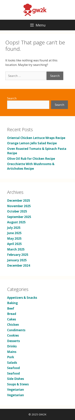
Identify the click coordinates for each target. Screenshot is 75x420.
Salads (12, 363)
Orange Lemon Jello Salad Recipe (32, 143)
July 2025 (14, 228)
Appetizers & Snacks (22, 298)
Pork (10, 357)
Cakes (11, 319)
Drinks (12, 346)
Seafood (13, 368)
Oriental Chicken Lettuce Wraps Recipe (36, 138)
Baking (12, 303)
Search (11, 98)
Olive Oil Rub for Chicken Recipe (31, 159)
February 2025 (17, 255)
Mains (11, 352)
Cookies (13, 335)
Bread (11, 314)
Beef (10, 308)
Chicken (13, 325)
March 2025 (16, 249)
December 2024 (18, 265)
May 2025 (14, 238)
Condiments (16, 330)
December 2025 (18, 200)
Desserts (13, 341)
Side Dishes (15, 379)
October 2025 (17, 211)
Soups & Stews (18, 384)
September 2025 (19, 217)
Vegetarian (15, 390)
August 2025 (16, 222)
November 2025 (19, 206)
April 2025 (14, 244)
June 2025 (14, 233)
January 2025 (17, 260)
